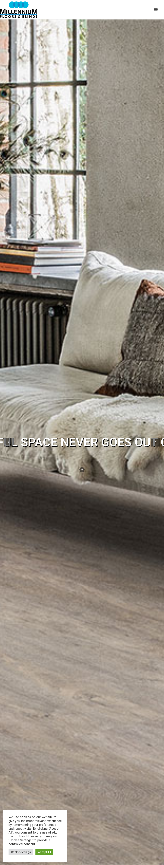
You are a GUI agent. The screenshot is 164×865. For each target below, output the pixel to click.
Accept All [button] (44, 852)
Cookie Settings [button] (21, 852)
